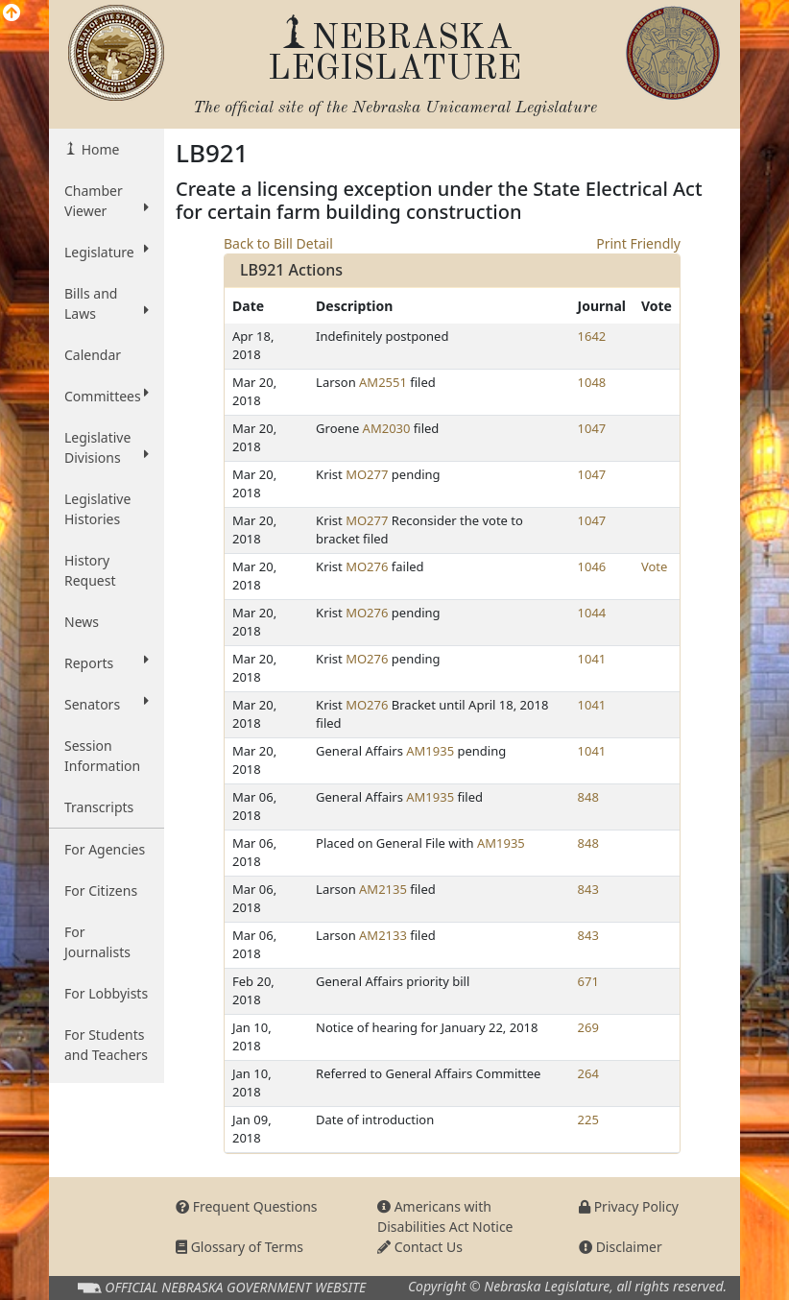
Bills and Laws (106, 303)
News (81, 622)
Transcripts (98, 807)
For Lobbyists (106, 993)
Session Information (102, 755)
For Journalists (97, 942)
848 (588, 797)
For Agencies (104, 849)
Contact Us (420, 1247)
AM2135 (383, 889)
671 (588, 981)
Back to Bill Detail (278, 243)
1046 (592, 566)
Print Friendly (638, 243)
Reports (106, 662)
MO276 (367, 566)
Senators (106, 703)
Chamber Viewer (106, 200)
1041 (592, 658)
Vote (654, 566)
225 (588, 1119)
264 (588, 1073)
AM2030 (387, 428)
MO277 (367, 474)
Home (98, 149)
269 (588, 1027)
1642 (592, 336)
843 (588, 889)
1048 (592, 382)
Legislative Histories (97, 509)
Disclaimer (620, 1247)
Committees (106, 395)
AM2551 (383, 382)
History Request (90, 570)
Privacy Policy (629, 1206)
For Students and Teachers (106, 1044)
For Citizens (100, 890)
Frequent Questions (247, 1206)
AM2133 (383, 935)
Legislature (106, 251)
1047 (592, 428)
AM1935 (430, 750)
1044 (592, 612)
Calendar (92, 355)
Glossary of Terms (239, 1247)
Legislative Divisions (106, 447)
